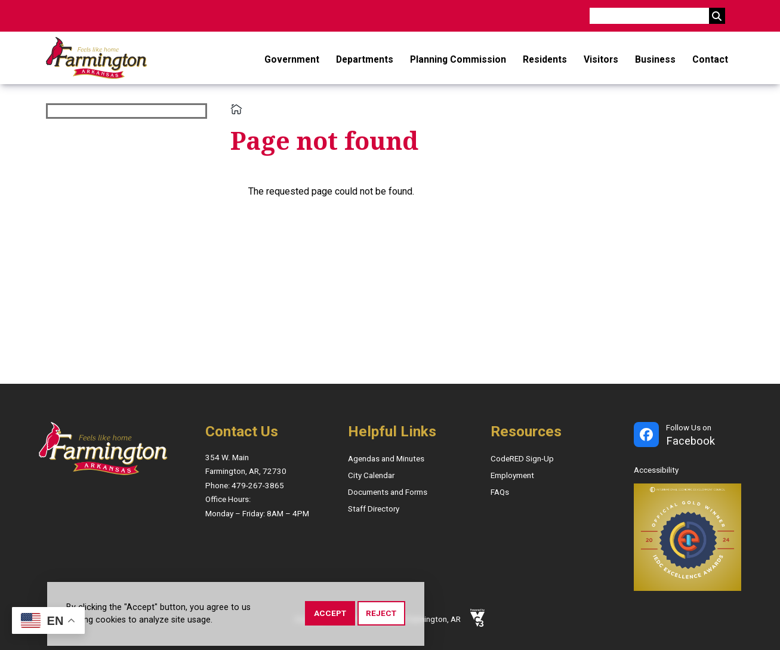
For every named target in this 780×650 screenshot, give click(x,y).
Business (655, 59)
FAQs (500, 492)
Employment (512, 475)
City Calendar (371, 475)
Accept (330, 613)
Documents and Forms (387, 492)
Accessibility (656, 470)
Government (291, 59)
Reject (381, 613)
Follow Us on (690, 436)
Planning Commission (458, 59)
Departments (364, 59)
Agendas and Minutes (386, 458)
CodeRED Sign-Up (522, 458)
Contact (710, 59)
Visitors (601, 59)
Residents (545, 59)
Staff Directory (373, 508)
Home (236, 109)
